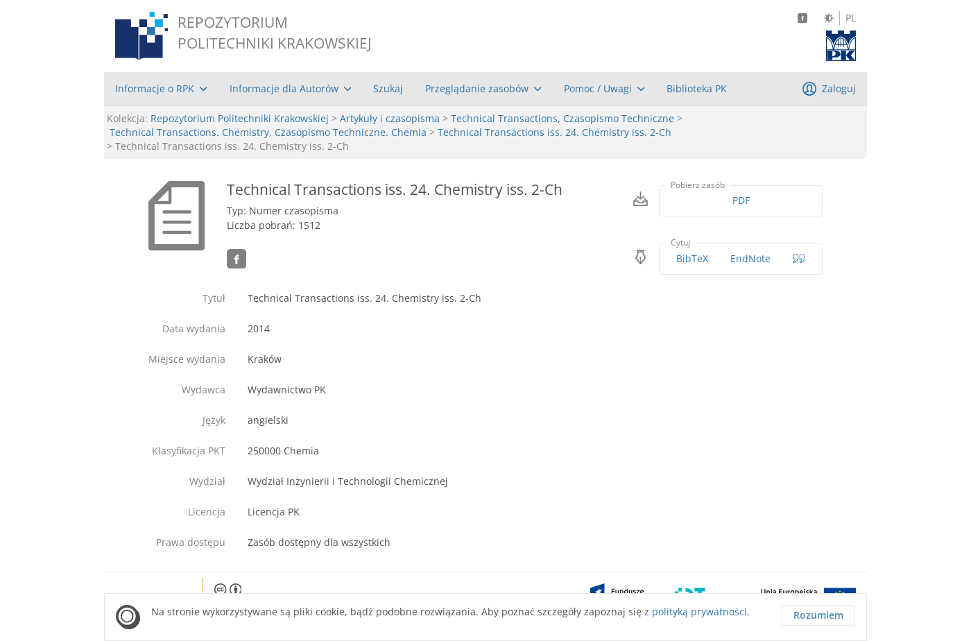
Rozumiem (818, 615)
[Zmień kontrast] (828, 18)
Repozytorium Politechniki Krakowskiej (240, 118)
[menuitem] (161, 88)
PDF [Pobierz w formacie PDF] (741, 200)
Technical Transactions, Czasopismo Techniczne (562, 118)
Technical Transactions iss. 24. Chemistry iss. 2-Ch (554, 132)
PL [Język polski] (850, 18)
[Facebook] (802, 18)
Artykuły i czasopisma (390, 118)
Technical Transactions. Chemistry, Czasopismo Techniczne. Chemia (268, 132)
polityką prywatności (699, 611)
